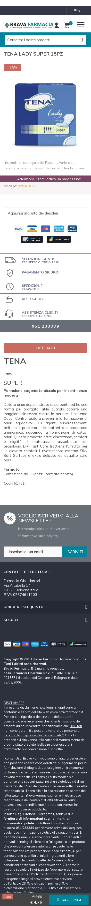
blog (77, 10)
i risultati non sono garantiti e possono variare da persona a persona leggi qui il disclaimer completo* (43, 730)
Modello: (10, 186)
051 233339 (45, 326)
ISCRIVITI (74, 551)
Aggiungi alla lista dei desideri (33, 213)
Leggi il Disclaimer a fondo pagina (59, 168)
